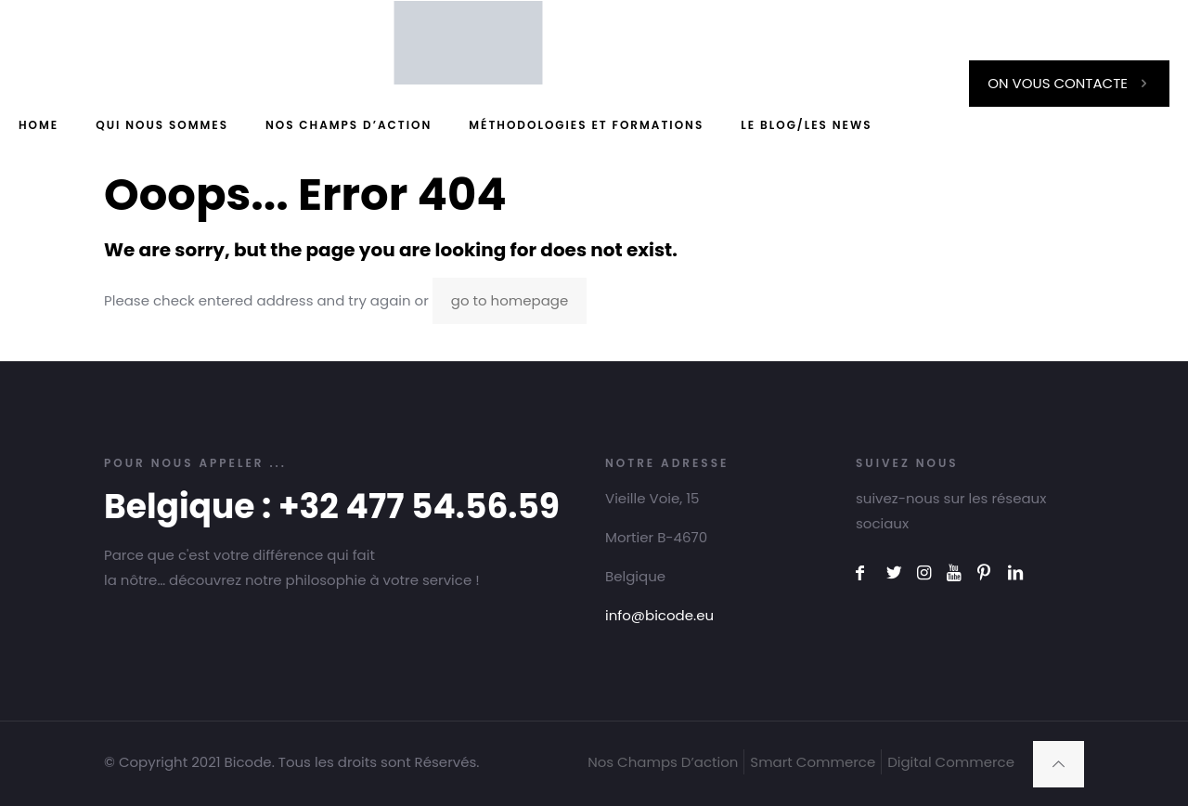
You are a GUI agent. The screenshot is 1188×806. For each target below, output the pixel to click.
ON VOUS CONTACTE (1069, 83)
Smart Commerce (812, 762)
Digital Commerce (950, 762)
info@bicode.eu (659, 615)
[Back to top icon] (1058, 764)
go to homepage (509, 300)
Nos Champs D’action (663, 762)
